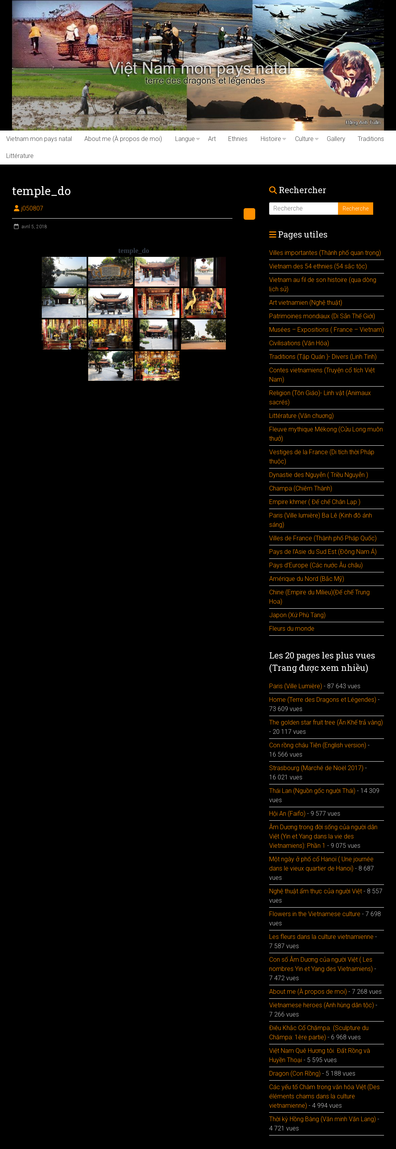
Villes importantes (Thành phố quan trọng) (325, 252)
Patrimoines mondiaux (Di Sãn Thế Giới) (322, 316)
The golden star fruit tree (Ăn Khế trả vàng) (326, 722)
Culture (304, 139)
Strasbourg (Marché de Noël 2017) (316, 768)
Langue (185, 139)
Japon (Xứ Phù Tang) (297, 615)
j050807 (32, 208)
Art (212, 139)
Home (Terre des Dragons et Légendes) (322, 699)
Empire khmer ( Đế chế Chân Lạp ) (314, 502)
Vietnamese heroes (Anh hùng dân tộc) (321, 1005)
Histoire (271, 139)
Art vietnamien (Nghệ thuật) (305, 302)
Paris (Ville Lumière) (295, 686)
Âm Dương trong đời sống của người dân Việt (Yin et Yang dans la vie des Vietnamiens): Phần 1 (323, 836)
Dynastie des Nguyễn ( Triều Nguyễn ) (318, 475)
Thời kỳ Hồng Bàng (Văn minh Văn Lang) (322, 1119)
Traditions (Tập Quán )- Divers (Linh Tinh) (323, 356)
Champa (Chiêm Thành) (300, 488)
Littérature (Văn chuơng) (301, 415)
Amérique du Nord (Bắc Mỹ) (306, 578)
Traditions (371, 139)
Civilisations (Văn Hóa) (299, 343)
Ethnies (238, 139)
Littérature (20, 156)
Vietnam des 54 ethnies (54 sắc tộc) (318, 266)
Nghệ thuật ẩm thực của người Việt (315, 891)
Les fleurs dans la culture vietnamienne (321, 936)
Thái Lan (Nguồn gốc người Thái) (312, 790)
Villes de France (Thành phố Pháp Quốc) (323, 538)
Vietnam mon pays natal (39, 139)
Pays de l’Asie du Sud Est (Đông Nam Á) (323, 551)
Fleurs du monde (291, 628)
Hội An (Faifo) (287, 813)
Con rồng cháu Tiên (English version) (317, 745)
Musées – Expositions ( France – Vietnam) (326, 329)
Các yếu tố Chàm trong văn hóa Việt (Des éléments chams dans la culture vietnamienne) (324, 1096)
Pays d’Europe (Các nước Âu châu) (316, 565)
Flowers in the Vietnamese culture (314, 914)
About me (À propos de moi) (123, 139)
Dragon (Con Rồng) (295, 1073)
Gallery (336, 139)
